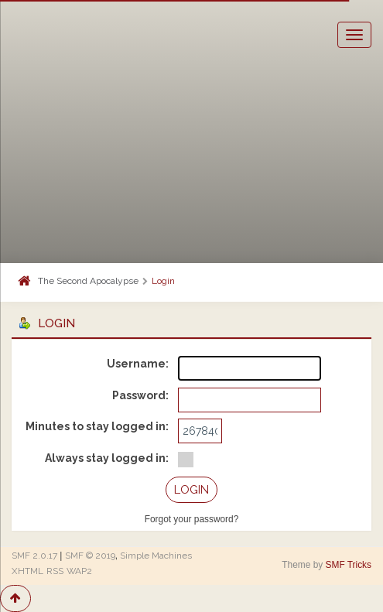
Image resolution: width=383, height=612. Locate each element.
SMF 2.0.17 (34, 555)
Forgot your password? (192, 519)
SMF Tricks (348, 564)
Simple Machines (156, 555)
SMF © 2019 (90, 555)
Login (163, 280)
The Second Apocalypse (88, 280)
